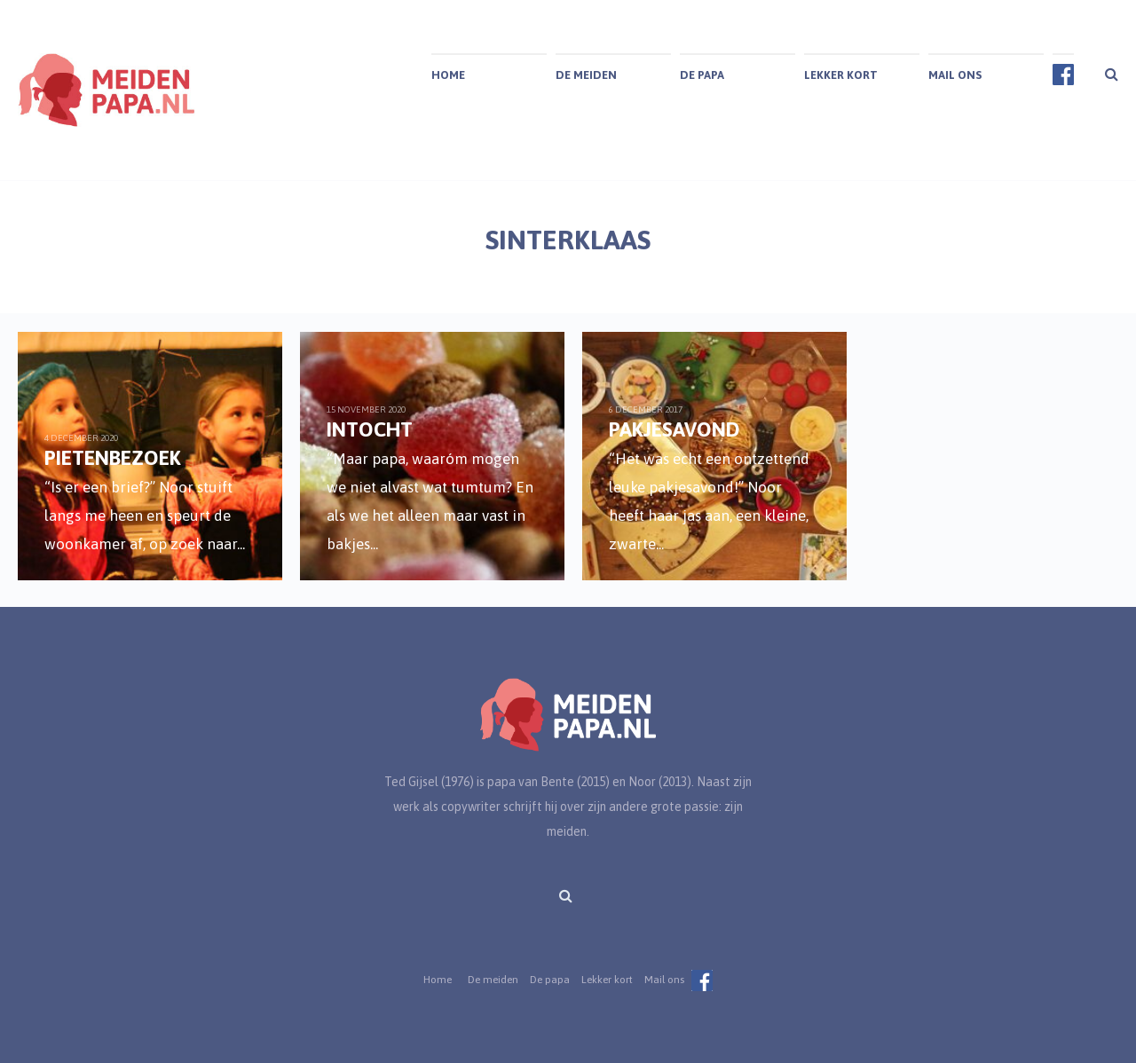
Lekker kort (841, 75)
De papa (702, 75)
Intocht (368, 429)
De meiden (586, 75)
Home (448, 75)
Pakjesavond (671, 429)
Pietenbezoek (112, 457)
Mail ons (955, 75)
